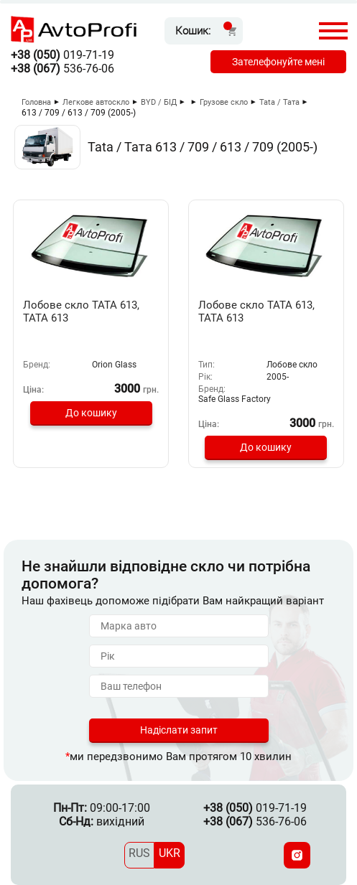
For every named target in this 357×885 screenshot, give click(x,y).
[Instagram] (297, 855)
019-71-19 (62, 55)
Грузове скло (224, 102)
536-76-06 (62, 68)
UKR (169, 853)
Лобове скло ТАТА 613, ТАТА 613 (256, 311)
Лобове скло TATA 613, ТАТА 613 (81, 311)
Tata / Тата (279, 102)
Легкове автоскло (95, 102)
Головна (36, 102)
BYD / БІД (159, 102)
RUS (139, 853)
